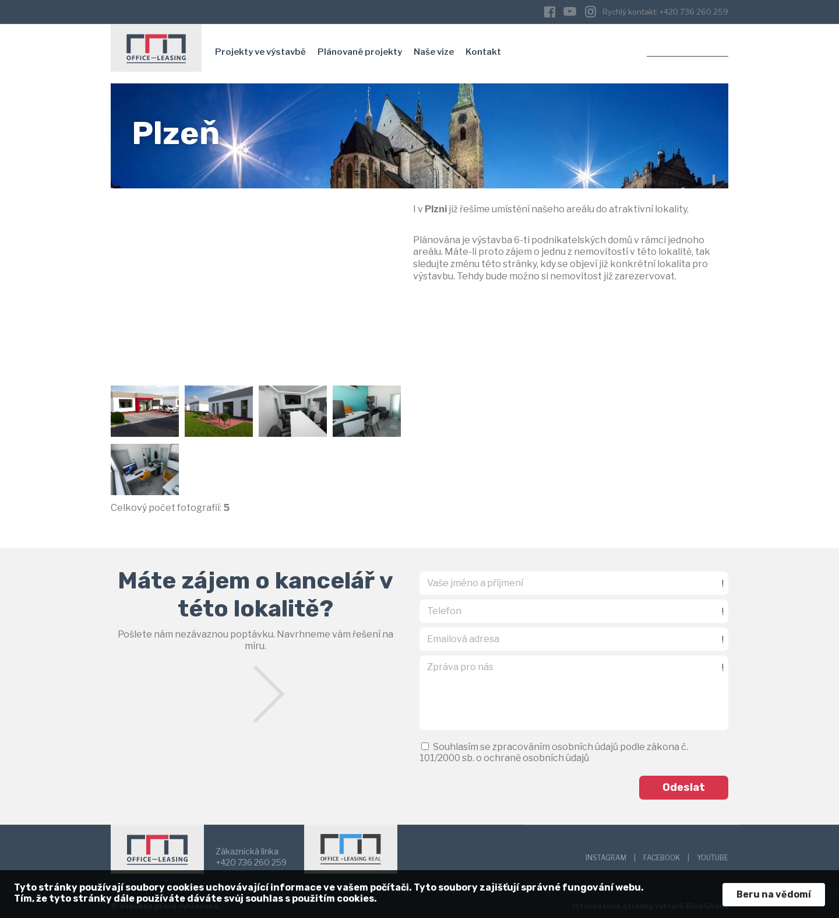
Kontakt (483, 49)
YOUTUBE (712, 856)
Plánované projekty (360, 49)
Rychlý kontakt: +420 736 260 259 (665, 10)
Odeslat (683, 785)
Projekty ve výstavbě (260, 49)
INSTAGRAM (606, 856)
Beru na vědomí (773, 894)
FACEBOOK (661, 856)
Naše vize (434, 49)
